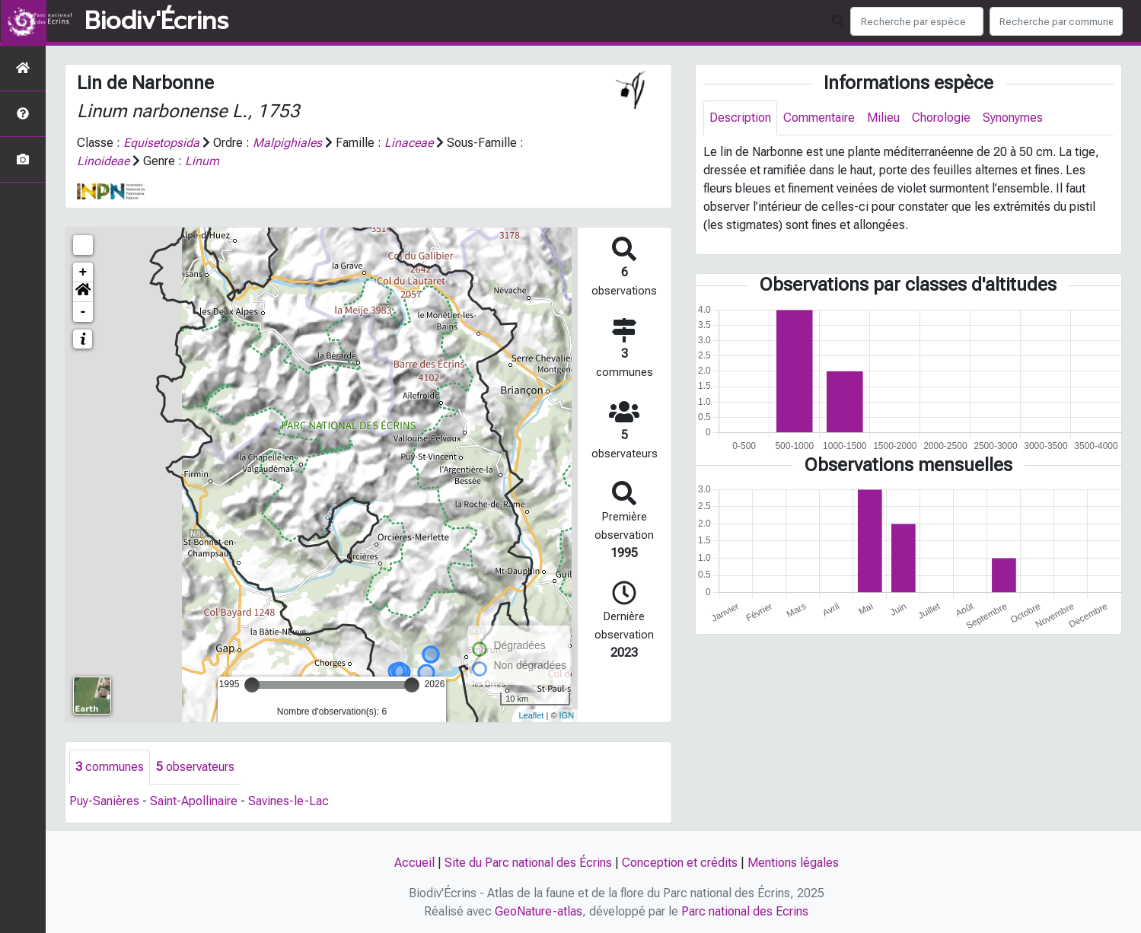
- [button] (83, 312)
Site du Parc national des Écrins (528, 862)
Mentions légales (793, 862)
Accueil (414, 862)
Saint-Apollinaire (193, 801)
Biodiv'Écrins (156, 21)
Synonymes (1013, 117)
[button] (83, 292)
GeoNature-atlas (538, 911)
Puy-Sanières (104, 801)
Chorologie (941, 117)
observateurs (195, 766)
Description (740, 117)
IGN (567, 715)
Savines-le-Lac (288, 801)
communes (109, 766)
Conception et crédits (680, 862)
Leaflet (530, 715)
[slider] (252, 685)
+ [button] (83, 272)
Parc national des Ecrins (744, 911)
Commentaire (819, 117)
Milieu (883, 117)
